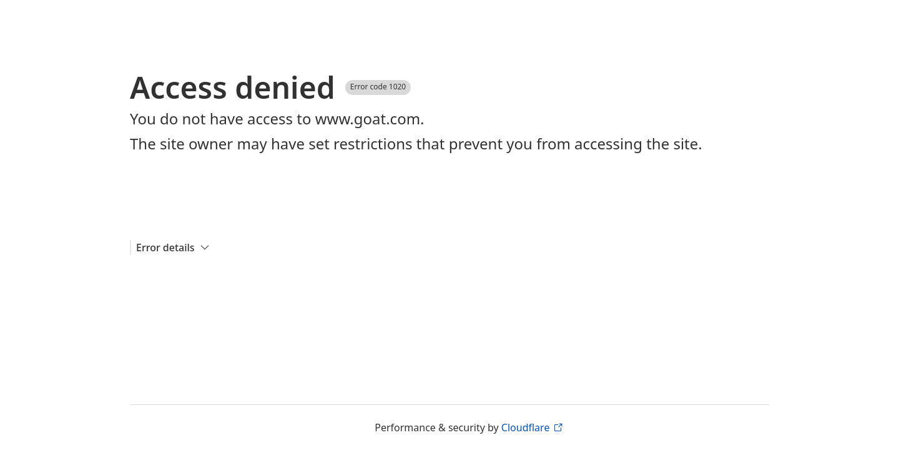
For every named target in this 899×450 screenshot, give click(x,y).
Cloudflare (531, 427)
